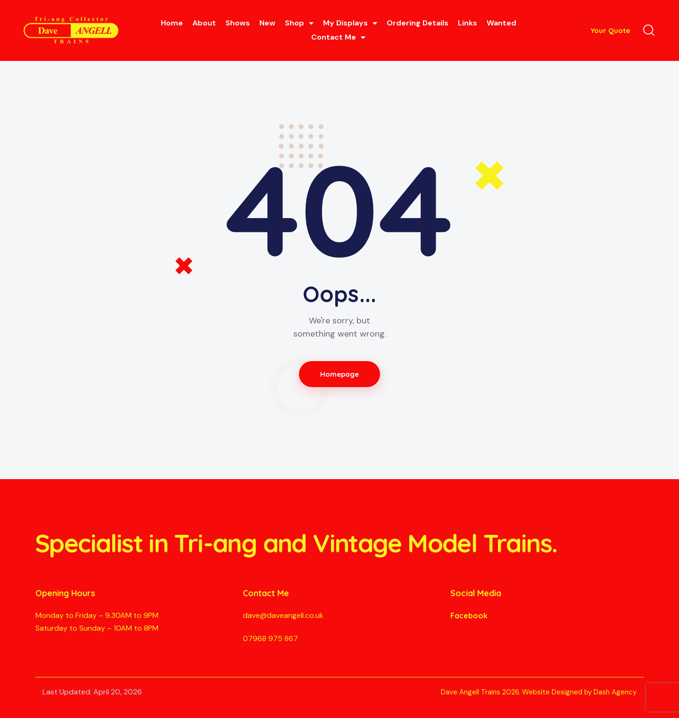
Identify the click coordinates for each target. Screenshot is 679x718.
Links (467, 23)
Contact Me (338, 37)
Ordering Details (417, 23)
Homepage (339, 374)
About (204, 23)
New (267, 23)
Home (172, 23)
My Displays (350, 23)
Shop (299, 23)
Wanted (501, 23)
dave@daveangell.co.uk (283, 615)
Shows (237, 23)
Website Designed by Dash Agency (579, 692)
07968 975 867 (270, 638)
